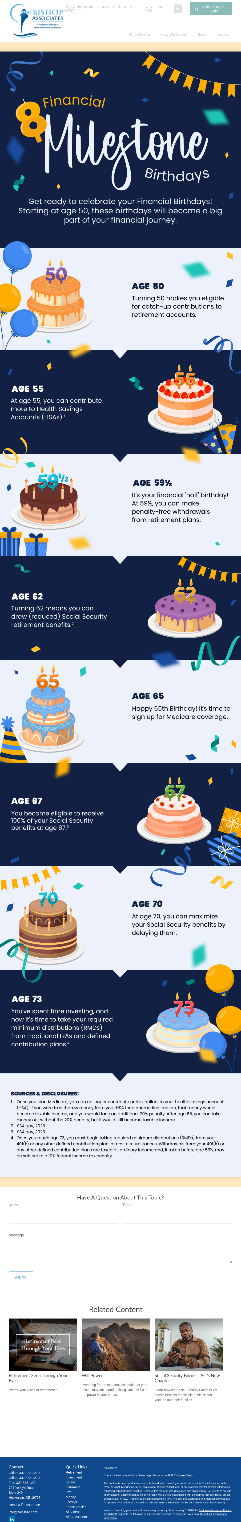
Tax (68, 1492)
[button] (139, 34)
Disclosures (110, 1467)
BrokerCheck (185, 1475)
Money (71, 1497)
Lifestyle (72, 1502)
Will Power (92, 1375)
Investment (74, 1477)
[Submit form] (21, 1277)
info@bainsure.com (23, 1512)
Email (127, 1205)
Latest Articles (76, 1507)
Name (14, 1205)
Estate (70, 1482)
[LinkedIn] (178, 8)
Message (16, 1235)
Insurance (73, 1487)
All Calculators (76, 1517)
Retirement (74, 1472)
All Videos (73, 1512)
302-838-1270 (154, 8)
